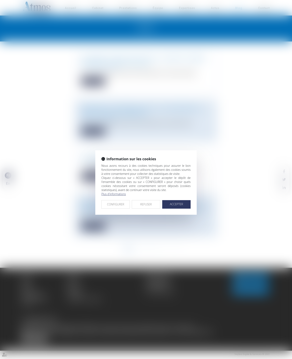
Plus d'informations (113, 194)
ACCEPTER (176, 204)
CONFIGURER (115, 204)
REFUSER (146, 204)
